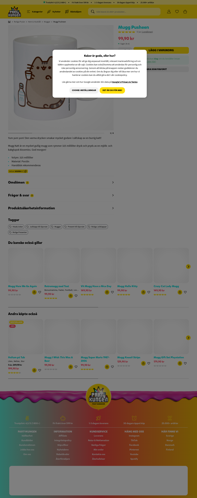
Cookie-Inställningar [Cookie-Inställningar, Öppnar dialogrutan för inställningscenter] (83, 90)
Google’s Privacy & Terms (124, 81)
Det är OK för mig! (112, 90)
